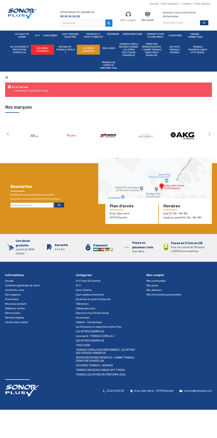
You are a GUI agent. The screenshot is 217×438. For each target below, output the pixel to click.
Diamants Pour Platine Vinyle (155, 35)
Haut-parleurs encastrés (70, 35)
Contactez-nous (14, 290)
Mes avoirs (152, 285)
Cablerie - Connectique (195, 35)
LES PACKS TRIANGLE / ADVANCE (174, 49)
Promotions (12, 299)
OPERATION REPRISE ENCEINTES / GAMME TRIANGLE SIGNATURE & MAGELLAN (151, 49)
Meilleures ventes (15, 308)
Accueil (154, 4)
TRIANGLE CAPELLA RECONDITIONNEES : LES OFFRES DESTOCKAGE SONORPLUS (128, 49)
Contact (186, 4)
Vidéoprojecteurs (132, 34)
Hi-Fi (37, 35)
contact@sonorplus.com (198, 390)
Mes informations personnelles (163, 294)
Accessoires (175, 35)
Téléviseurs (113, 34)
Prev (7, 134)
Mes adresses (154, 290)
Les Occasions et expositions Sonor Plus (19, 49)
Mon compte (128, 16)
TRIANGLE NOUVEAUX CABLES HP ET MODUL (197, 49)
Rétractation (12, 313)
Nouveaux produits (16, 303)
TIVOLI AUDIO (108, 48)
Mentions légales (14, 317)
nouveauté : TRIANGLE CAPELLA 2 (65, 49)
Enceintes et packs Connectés (93, 35)
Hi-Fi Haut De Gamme (22, 35)
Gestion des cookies (16, 322)
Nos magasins (13, 294)
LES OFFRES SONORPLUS (42, 49)
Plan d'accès (202, 4)
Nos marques (170, 4)
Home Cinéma (50, 35)
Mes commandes (156, 280)
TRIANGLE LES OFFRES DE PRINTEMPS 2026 (108, 65)
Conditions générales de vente (22, 285)
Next (209, 134)
